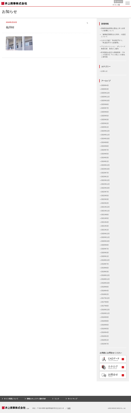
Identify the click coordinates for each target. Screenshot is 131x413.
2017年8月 (105, 306)
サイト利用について (11, 399)
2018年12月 (105, 275)
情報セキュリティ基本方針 (36, 399)
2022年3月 (105, 199)
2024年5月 (105, 154)
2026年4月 (105, 85)
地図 (69, 408)
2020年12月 (105, 234)
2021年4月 (105, 222)
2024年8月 (105, 146)
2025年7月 (105, 108)
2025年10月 (105, 101)
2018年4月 (105, 291)
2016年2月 (105, 336)
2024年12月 (105, 131)
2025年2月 (105, 123)
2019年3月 (105, 272)
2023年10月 (105, 169)
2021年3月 (105, 226)
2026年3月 (105, 89)
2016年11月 (105, 313)
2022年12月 (105, 180)
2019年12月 (105, 260)
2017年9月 (105, 302)
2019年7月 (105, 264)
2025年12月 (105, 93)
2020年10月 (105, 241)
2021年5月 (105, 218)
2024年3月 (105, 158)
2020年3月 (105, 253)
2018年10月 (105, 283)
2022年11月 (105, 184)
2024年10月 (105, 139)
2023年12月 (105, 165)
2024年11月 (105, 135)
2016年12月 (105, 310)
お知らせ (104, 71)
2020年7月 (105, 249)
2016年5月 (105, 329)
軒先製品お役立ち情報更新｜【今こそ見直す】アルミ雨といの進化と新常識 (113, 54)
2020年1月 (105, 256)
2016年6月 (105, 325)
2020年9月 (105, 245)
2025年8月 (105, 104)
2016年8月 (105, 321)
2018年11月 (105, 279)
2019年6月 (105, 268)
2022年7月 (105, 192)
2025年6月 (105, 112)
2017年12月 (105, 298)
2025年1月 (105, 127)
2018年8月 (105, 287)
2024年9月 (105, 142)
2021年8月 (105, 215)
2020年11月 (105, 237)
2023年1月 (105, 177)
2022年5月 (105, 196)
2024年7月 (105, 150)
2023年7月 (105, 173)
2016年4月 (105, 332)
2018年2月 (105, 294)
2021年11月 (105, 211)
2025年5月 (105, 116)
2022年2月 (105, 203)
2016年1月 (105, 340)
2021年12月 (105, 207)
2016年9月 (105, 317)
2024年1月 (105, 161)
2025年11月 (105, 97)
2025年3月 (105, 120)
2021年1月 (105, 230)
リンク (56, 399)
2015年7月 (105, 344)
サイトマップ (72, 399)
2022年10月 (105, 188)
